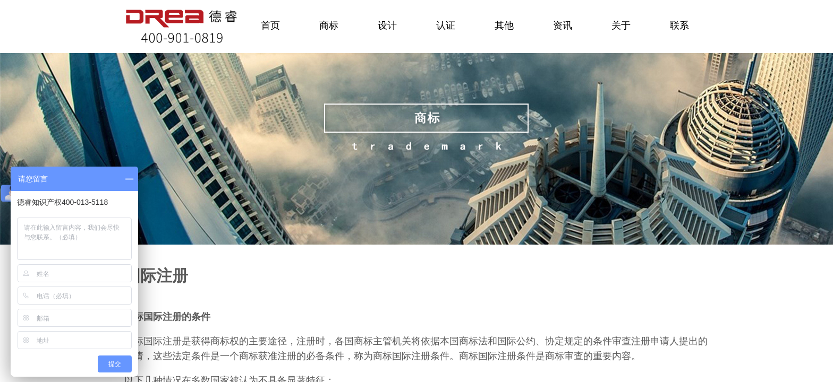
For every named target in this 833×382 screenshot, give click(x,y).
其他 (504, 25)
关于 (621, 25)
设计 (387, 25)
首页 (270, 25)
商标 (328, 25)
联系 (679, 25)
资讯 (562, 25)
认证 (445, 25)
